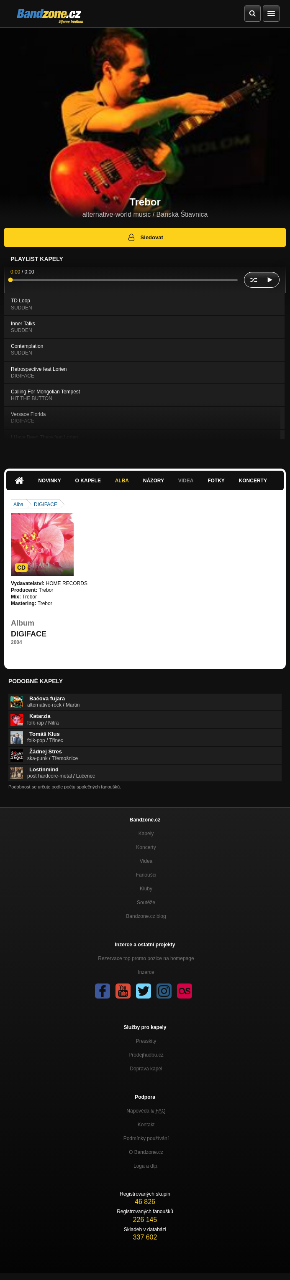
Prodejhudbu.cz (145, 1055)
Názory (153, 481)
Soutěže (146, 902)
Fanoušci (146, 875)
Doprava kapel (146, 1069)
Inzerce (146, 972)
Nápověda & (145, 1111)
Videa (186, 481)
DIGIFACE (45, 504)
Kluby (146, 889)
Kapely (146, 833)
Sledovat (145, 237)
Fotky (216, 481)
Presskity (146, 1041)
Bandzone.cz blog (146, 916)
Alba (122, 481)
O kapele (88, 481)
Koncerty (253, 481)
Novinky (49, 481)
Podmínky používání (146, 1138)
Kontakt (146, 1125)
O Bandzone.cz (146, 1152)
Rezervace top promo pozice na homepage (146, 958)
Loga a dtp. (146, 1166)
